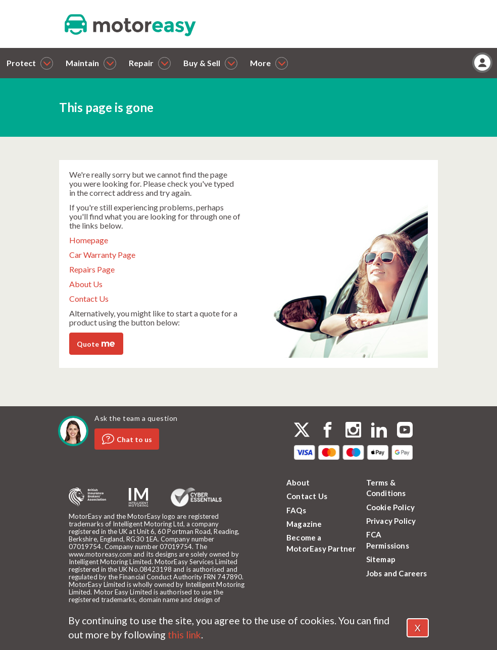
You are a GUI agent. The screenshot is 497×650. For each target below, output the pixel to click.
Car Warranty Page (102, 254)
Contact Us (89, 298)
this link (184, 634)
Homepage (88, 240)
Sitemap (380, 559)
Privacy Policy (391, 520)
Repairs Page (92, 269)
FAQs (296, 510)
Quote (96, 343)
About (298, 482)
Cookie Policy (390, 507)
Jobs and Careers (396, 573)
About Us (86, 284)
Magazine (304, 523)
